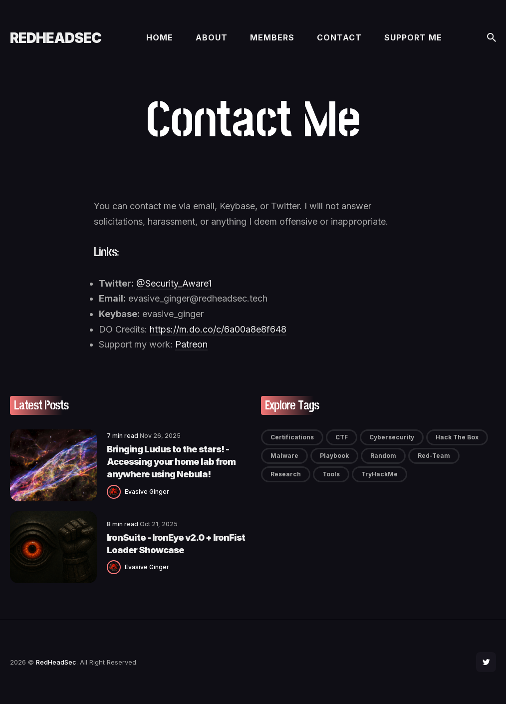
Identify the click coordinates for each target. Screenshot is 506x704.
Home (159, 37)
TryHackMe (379, 474)
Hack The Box (457, 437)
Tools (331, 474)
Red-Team (434, 455)
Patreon (191, 344)
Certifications (292, 437)
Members (272, 37)
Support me (413, 37)
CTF (341, 437)
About (212, 37)
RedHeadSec (55, 37)
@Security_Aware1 (174, 283)
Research (285, 474)
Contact (339, 37)
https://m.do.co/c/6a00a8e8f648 (218, 329)
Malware (284, 455)
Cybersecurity (391, 437)
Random (383, 455)
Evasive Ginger (147, 491)
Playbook (334, 455)
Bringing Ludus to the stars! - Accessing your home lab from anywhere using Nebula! (171, 461)
